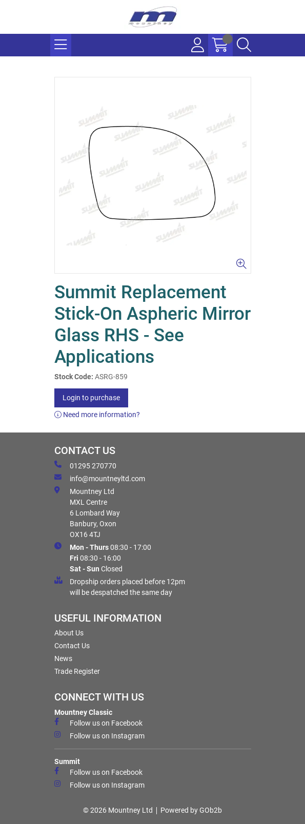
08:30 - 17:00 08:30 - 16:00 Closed (102, 557)
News (63, 658)
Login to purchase (91, 398)
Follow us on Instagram (99, 735)
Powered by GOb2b (191, 810)
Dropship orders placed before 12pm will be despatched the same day (119, 586)
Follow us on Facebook (98, 722)
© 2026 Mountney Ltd (118, 810)
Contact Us (72, 646)
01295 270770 (85, 465)
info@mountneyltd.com (99, 478)
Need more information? (97, 414)
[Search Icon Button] (244, 45)
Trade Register (77, 671)
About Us (69, 633)
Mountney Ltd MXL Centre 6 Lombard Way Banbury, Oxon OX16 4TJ (87, 512)
